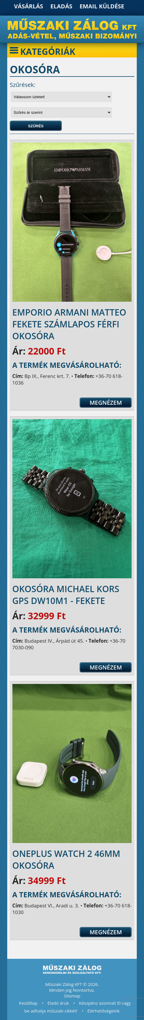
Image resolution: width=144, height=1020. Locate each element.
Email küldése (102, 6)
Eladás (61, 6)
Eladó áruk (58, 1003)
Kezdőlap (28, 1003)
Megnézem (105, 402)
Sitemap (72, 996)
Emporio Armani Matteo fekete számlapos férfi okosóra (69, 324)
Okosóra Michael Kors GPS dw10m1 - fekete (65, 595)
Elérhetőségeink (103, 1011)
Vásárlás (28, 6)
